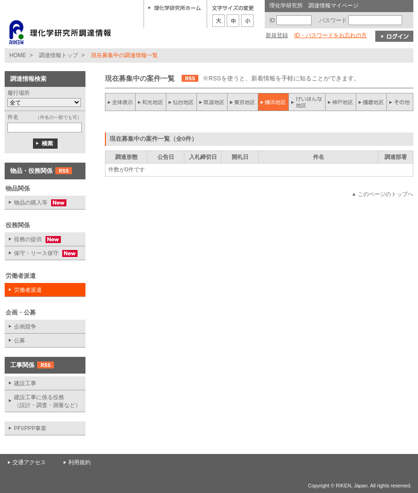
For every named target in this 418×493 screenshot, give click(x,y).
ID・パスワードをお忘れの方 (330, 35)
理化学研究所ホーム (174, 7)
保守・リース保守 (41, 253)
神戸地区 (340, 102)
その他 (399, 102)
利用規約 (79, 462)
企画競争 (25, 326)
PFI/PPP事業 (30, 428)
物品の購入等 (35, 202)
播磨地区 (371, 102)
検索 (45, 143)
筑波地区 (212, 102)
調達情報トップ (58, 55)
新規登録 (277, 35)
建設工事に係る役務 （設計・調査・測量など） (47, 401)
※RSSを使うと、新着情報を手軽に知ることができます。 (281, 78)
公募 (19, 340)
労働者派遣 (28, 290)
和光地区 (151, 102)
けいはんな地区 (307, 102)
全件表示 (120, 102)
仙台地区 (181, 102)
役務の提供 (33, 239)
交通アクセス (29, 462)
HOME (17, 55)
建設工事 (25, 383)
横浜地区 (273, 102)
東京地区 (243, 102)
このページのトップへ (385, 194)
